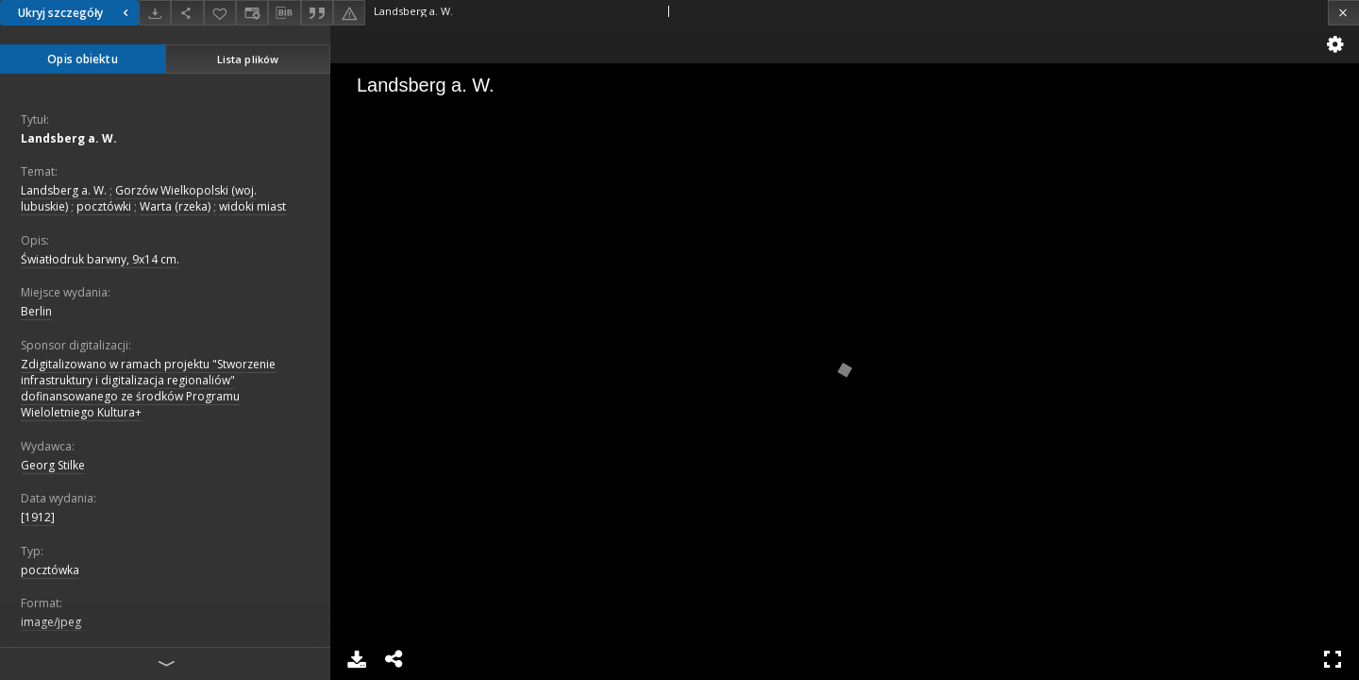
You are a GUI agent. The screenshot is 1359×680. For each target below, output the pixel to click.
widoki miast (252, 206)
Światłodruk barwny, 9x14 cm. (100, 259)
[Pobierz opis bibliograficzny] (284, 13)
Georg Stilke (53, 465)
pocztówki (103, 206)
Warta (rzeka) (175, 206)
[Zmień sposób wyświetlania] (252, 13)
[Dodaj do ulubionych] (220, 13)
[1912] (38, 517)
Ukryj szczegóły (75, 13)
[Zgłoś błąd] (349, 13)
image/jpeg (51, 622)
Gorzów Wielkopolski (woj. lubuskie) (139, 198)
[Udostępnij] (187, 13)
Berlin (36, 311)
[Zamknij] (1343, 13)
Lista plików (247, 59)
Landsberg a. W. (69, 138)
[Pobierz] (155, 13)
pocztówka (50, 570)
